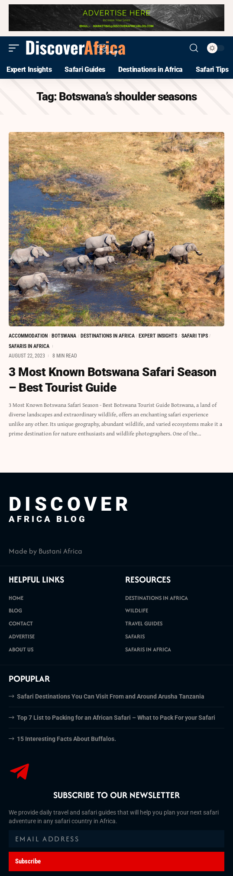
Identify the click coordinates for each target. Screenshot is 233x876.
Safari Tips (194, 336)
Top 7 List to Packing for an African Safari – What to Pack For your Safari (116, 717)
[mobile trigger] (16, 48)
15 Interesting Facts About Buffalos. (66, 738)
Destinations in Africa (108, 336)
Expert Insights (158, 336)
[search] (194, 48)
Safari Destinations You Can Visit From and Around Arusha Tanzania (110, 696)
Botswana (64, 336)
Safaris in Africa (29, 346)
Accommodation (28, 336)
